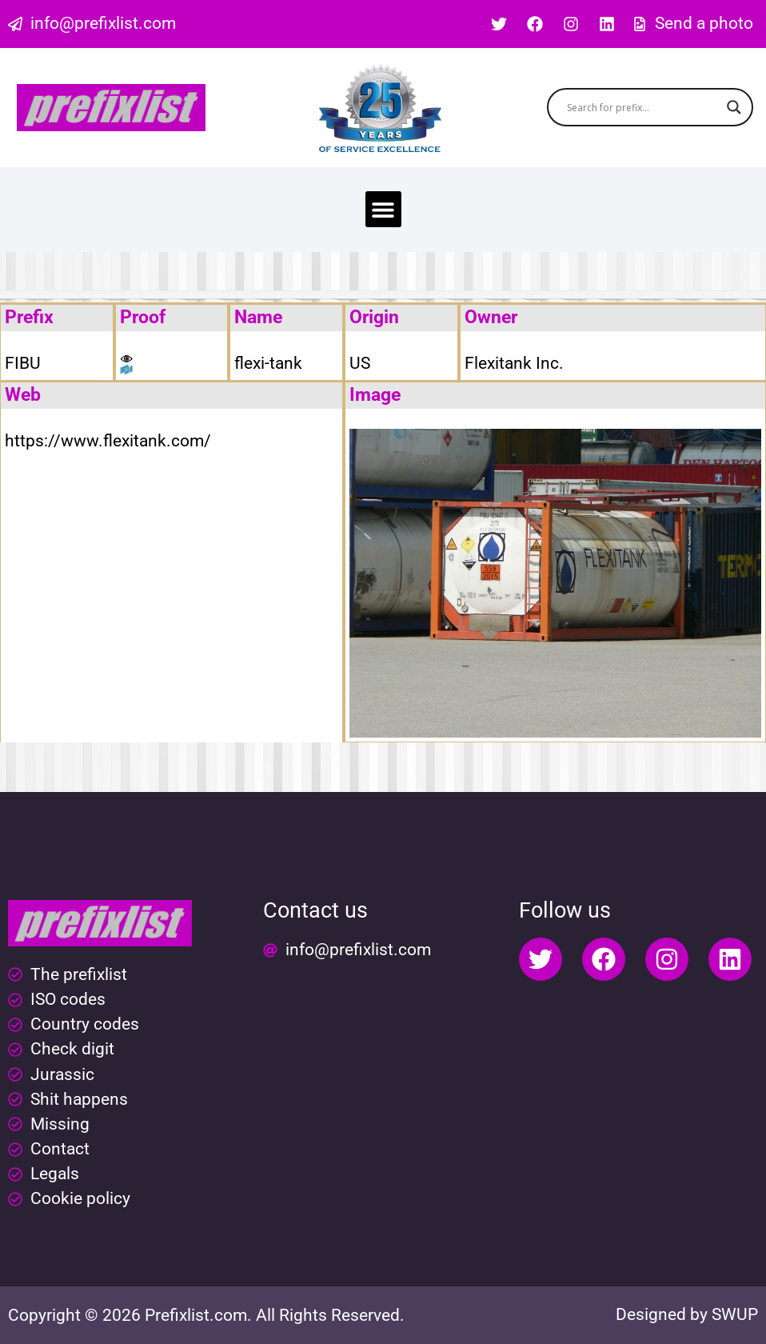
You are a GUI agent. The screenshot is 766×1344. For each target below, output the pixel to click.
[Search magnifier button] (734, 107)
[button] (383, 209)
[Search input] (643, 107)
